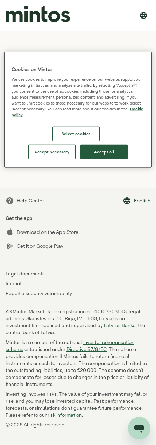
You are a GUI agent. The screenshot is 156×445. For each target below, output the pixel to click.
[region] (78, 110)
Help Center (25, 200)
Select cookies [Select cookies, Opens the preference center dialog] (76, 133)
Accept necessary (51, 152)
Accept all (104, 152)
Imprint (14, 283)
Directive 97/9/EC (86, 349)
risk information (65, 415)
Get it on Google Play (34, 246)
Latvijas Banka (120, 325)
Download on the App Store (42, 232)
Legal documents (25, 274)
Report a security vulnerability (39, 293)
